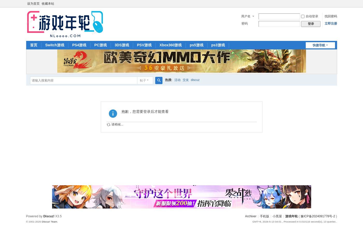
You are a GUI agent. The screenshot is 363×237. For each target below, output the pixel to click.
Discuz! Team (49, 221)
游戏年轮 (291, 216)
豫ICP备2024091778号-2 (318, 216)
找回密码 (331, 16)
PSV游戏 (144, 45)
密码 (244, 23)
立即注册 (331, 23)
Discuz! (48, 216)
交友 (186, 80)
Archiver (251, 216)
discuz (195, 80)
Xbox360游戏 (171, 45)
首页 (33, 45)
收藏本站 (48, 3)
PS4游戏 (79, 45)
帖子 (143, 80)
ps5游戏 (196, 45)
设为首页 (33, 3)
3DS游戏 (122, 45)
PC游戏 (100, 45)
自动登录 (309, 16)
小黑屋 (277, 216)
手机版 (264, 216)
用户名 (246, 16)
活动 (177, 80)
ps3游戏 (218, 45)
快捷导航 (319, 45)
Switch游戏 (54, 45)
